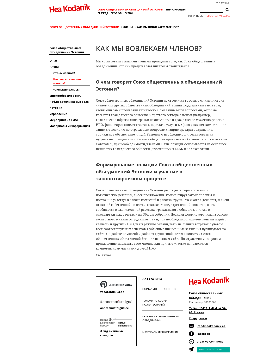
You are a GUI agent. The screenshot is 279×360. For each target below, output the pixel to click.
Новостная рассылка (217, 16)
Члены (128, 27)
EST (222, 3)
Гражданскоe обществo (115, 13)
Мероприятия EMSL (63, 120)
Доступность (195, 16)
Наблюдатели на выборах (69, 102)
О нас (53, 60)
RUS (227, 3)
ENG (218, 3)
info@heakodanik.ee (211, 326)
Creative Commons (210, 341)
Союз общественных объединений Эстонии (130, 9)
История (55, 108)
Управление (58, 114)
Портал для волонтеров (159, 289)
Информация (176, 9)
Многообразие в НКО (65, 96)
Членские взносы (66, 89)
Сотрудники (198, 318)
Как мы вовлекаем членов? (157, 27)
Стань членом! (64, 73)
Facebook (203, 334)
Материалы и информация (69, 126)
